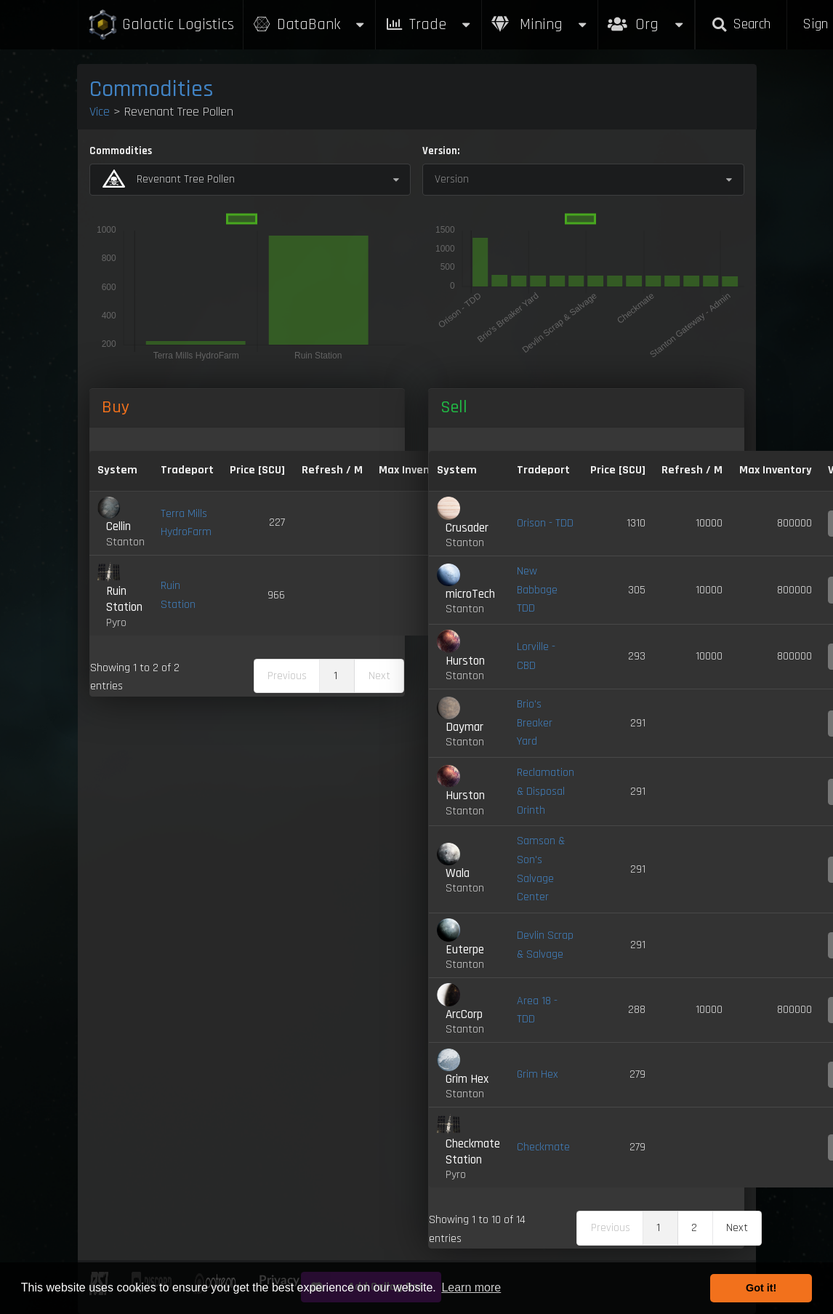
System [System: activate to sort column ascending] (117, 470)
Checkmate (543, 1147)
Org (646, 17)
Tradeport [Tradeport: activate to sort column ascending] (187, 470)
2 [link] (694, 1227)
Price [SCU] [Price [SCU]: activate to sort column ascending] (617, 470)
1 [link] (335, 676)
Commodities (151, 89)
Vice (99, 111)
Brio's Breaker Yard (534, 723)
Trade (428, 24)
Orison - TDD (545, 523)
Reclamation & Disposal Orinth (545, 791)
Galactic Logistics (160, 25)
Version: (440, 151)
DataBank (309, 24)
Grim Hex (537, 1074)
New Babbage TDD (537, 590)
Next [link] (737, 1227)
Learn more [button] (471, 1287)
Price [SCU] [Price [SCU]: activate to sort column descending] (257, 470)
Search (740, 24)
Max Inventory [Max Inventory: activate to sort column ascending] (415, 470)
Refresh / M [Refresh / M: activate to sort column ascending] (332, 470)
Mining (540, 24)
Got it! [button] (761, 1288)
